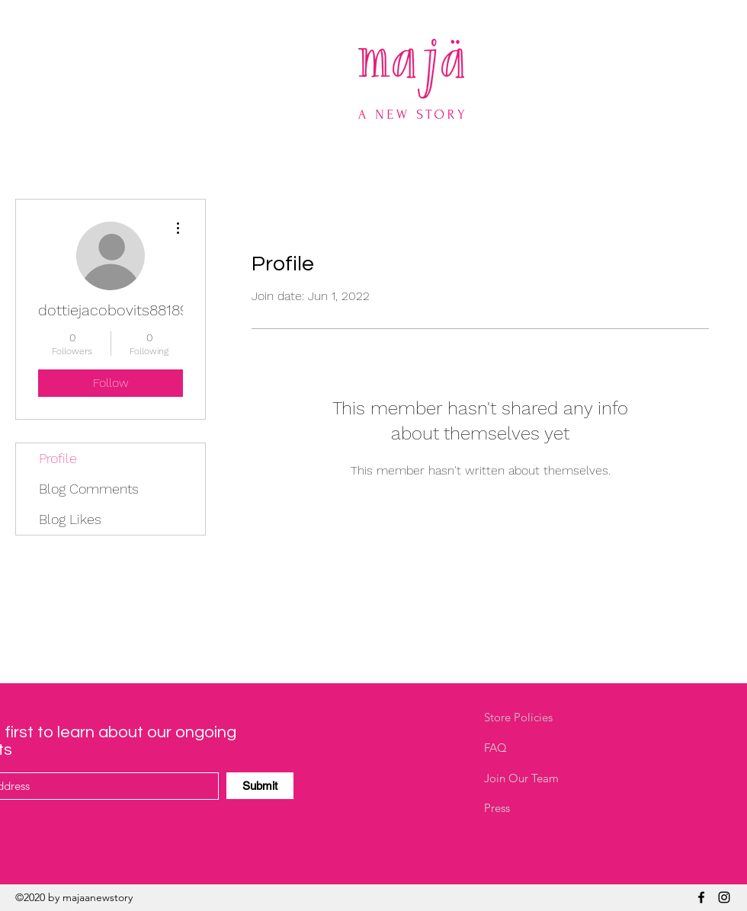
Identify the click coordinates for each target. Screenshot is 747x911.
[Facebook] (701, 897)
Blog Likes (70, 519)
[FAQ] (538, 748)
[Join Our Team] (538, 778)
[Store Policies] (538, 717)
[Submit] (259, 785)
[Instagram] (724, 897)
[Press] (538, 808)
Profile (58, 458)
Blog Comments (89, 489)
